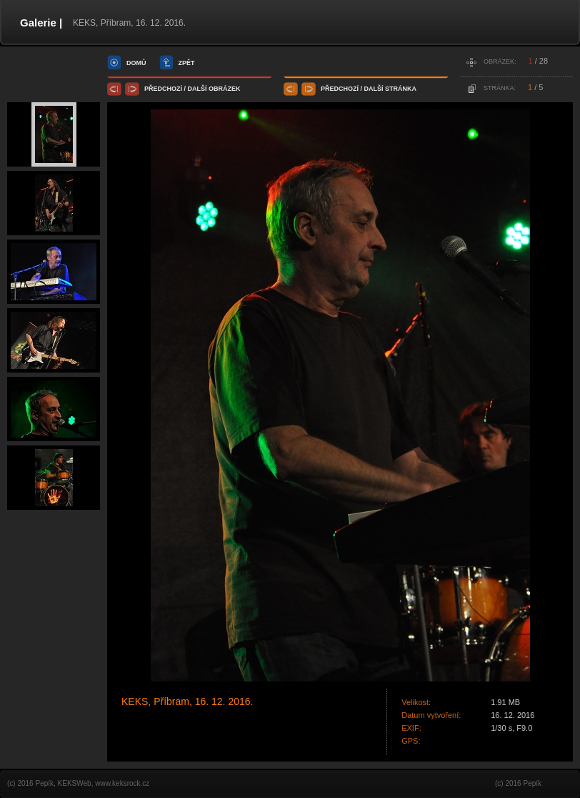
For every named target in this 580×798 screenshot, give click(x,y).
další (197, 88)
